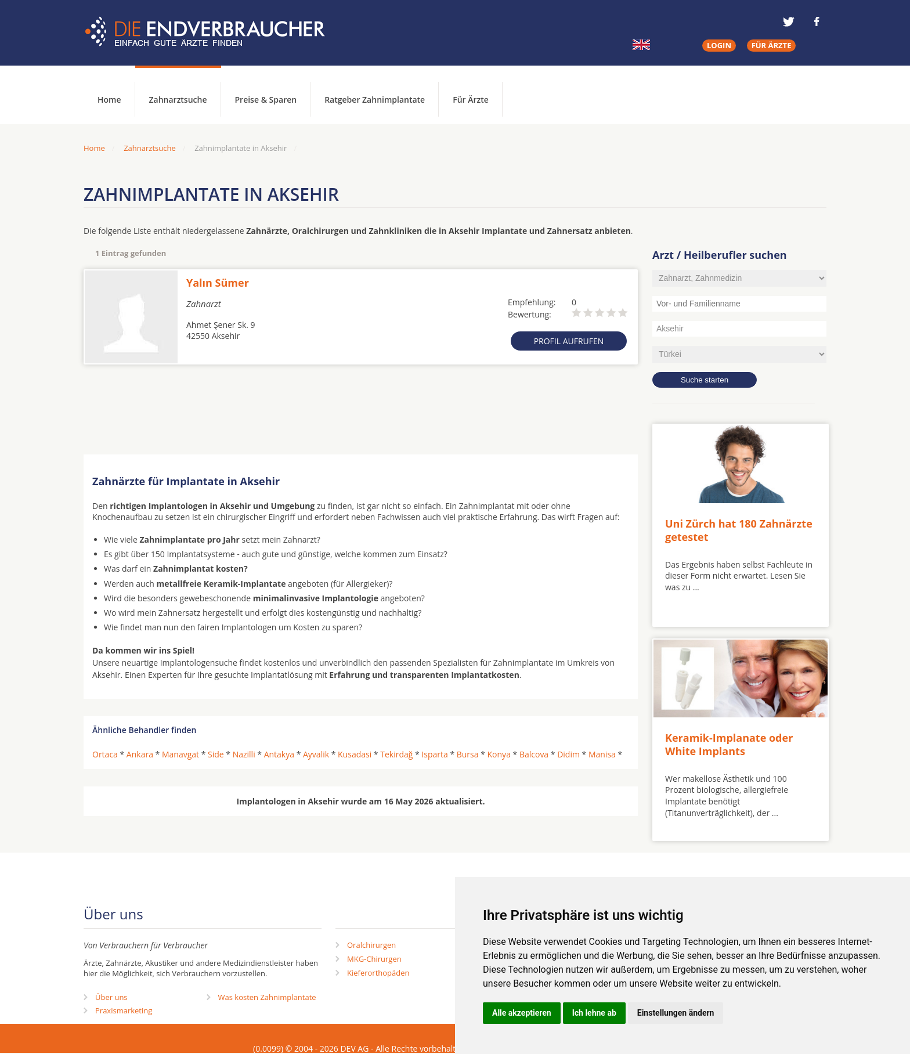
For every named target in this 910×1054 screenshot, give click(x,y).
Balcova (533, 754)
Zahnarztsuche (178, 99)
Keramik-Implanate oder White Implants (729, 744)
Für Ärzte (471, 99)
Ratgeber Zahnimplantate (374, 99)
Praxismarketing (123, 1010)
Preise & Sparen (266, 99)
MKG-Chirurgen (374, 959)
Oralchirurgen (371, 945)
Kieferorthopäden (378, 973)
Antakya (279, 754)
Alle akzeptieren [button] (521, 1012)
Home (94, 148)
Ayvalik (316, 754)
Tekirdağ (396, 754)
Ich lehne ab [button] (594, 1012)
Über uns (111, 997)
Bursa (468, 754)
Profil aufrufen (569, 340)
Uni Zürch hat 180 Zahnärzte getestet (739, 530)
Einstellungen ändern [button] (675, 1012)
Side (216, 754)
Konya (499, 754)
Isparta (434, 754)
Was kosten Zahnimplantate (267, 997)
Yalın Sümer (217, 283)
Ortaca (105, 754)
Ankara (140, 754)
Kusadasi (354, 754)
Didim (568, 754)
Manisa (602, 754)
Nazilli (244, 754)
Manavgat (180, 754)
